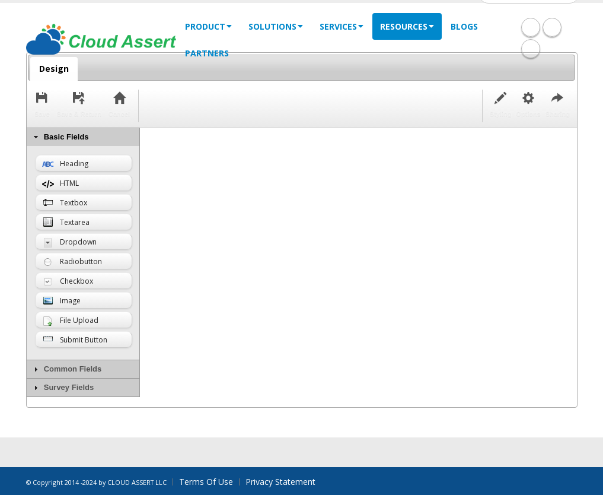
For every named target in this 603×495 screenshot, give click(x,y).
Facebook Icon (531, 27)
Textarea (66, 223)
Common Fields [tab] (66, 369)
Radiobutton (72, 261)
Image (61, 301)
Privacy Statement (280, 481)
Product (208, 26)
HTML (60, 184)
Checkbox (67, 281)
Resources (407, 26)
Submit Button (74, 340)
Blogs (464, 26)
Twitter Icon (531, 49)
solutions (275, 26)
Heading (65, 163)
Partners (207, 53)
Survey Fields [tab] (62, 387)
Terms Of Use (206, 481)
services (341, 26)
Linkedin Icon (552, 27)
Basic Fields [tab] (60, 137)
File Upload (70, 320)
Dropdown (69, 242)
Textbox (64, 203)
